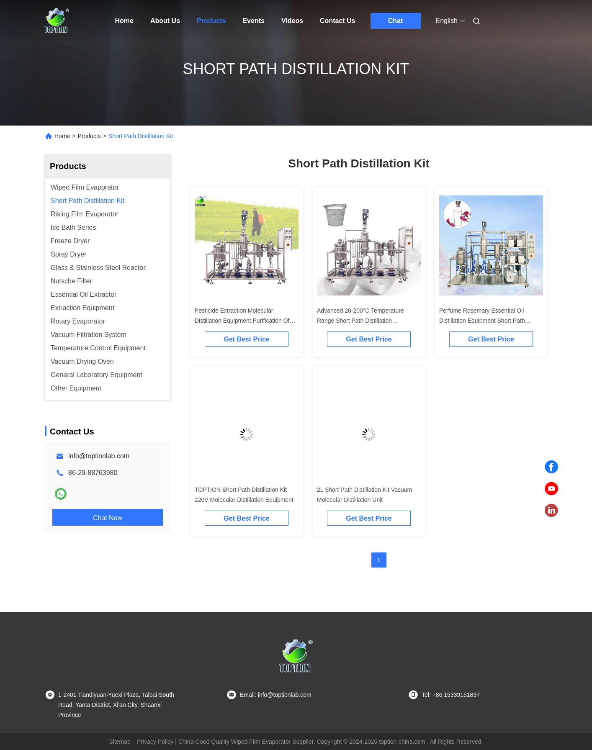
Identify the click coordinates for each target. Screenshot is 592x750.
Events (253, 20)
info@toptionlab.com (98, 456)
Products (211, 20)
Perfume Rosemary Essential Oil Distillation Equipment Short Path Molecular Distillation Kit (482, 320)
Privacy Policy (155, 741)
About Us (165, 20)
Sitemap (119, 741)
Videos (292, 20)
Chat (395, 20)
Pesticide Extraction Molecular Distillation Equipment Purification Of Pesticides (242, 320)
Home (124, 20)
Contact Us (337, 20)
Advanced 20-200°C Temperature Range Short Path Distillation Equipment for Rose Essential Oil (360, 320)
